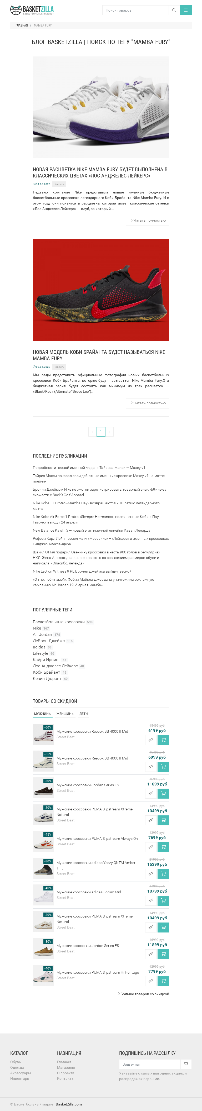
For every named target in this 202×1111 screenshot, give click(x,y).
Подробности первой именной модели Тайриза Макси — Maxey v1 (89, 467)
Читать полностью (147, 220)
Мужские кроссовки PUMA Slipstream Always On (97, 838)
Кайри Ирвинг (50, 659)
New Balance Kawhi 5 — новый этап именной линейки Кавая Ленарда (91, 530)
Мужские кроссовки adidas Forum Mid (89, 892)
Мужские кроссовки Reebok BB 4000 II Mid (92, 731)
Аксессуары (20, 1073)
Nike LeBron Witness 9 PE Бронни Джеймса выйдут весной (82, 571)
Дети (83, 714)
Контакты (65, 1078)
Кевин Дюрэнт (51, 678)
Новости (59, 184)
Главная (64, 1062)
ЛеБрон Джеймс (53, 640)
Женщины (65, 714)
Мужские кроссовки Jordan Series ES (88, 785)
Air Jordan (47, 634)
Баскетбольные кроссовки (63, 622)
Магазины (66, 1067)
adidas (43, 647)
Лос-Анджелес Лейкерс (59, 666)
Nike (41, 628)
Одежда (17, 1067)
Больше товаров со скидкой (143, 994)
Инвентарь (19, 1078)
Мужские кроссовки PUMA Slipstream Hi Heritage (98, 972)
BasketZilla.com (69, 1104)
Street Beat (66, 737)
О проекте (65, 1073)
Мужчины (42, 714)
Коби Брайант (50, 672)
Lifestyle (44, 653)
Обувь (15, 1062)
